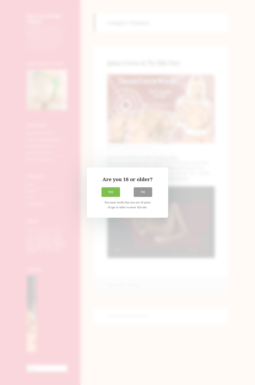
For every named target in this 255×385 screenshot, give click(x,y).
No (143, 192)
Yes (110, 192)
